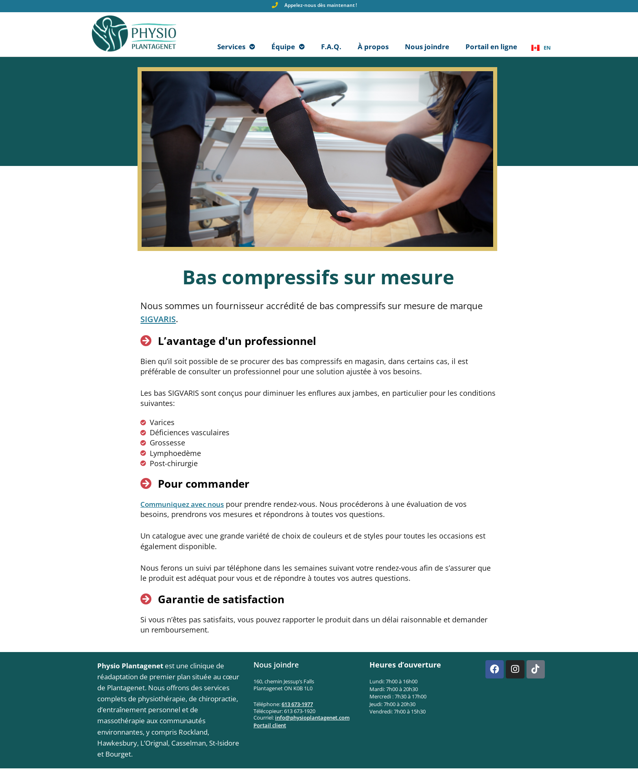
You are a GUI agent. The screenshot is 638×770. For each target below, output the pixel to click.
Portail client (269, 727)
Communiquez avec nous (184, 505)
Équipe (288, 47)
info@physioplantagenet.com (312, 719)
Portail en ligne (491, 47)
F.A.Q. (331, 47)
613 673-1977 (297, 705)
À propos (373, 47)
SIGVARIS (160, 320)
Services (236, 47)
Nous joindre (427, 47)
